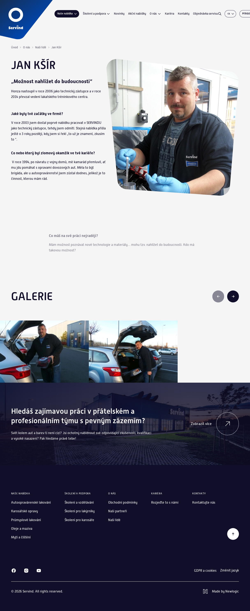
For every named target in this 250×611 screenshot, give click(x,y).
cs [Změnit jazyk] (231, 13)
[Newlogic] (221, 591)
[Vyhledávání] (220, 14)
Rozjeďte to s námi (164, 502)
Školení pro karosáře (79, 520)
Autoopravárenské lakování (31, 502)
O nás (155, 14)
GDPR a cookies (205, 571)
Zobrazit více (215, 423)
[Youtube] (38, 570)
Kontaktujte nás (203, 502)
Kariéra (169, 13)
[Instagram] (26, 570)
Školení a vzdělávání (79, 502)
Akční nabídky (137, 13)
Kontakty (183, 13)
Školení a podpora (96, 14)
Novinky (119, 13)
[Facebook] (13, 570)
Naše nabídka (67, 13)
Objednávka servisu (205, 13)
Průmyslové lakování (26, 520)
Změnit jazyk (229, 570)
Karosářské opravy (24, 511)
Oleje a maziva (21, 529)
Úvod (14, 47)
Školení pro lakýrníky (80, 511)
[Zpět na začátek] (233, 534)
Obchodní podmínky (122, 502)
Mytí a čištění (21, 537)
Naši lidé (40, 47)
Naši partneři (117, 511)
